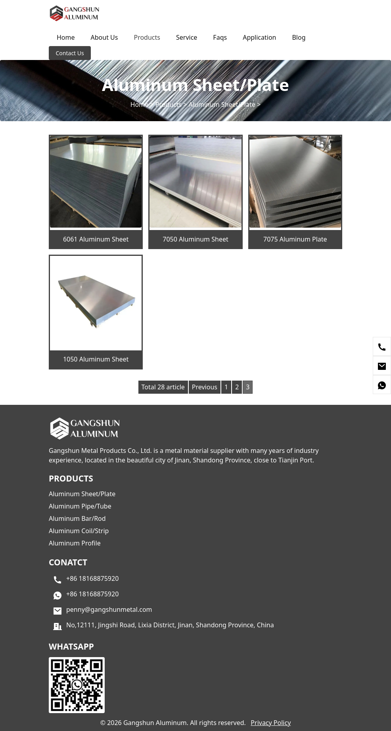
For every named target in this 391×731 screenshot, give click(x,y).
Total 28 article (163, 387)
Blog (298, 37)
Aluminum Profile (75, 543)
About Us (104, 37)
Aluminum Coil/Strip (79, 530)
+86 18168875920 (92, 578)
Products (147, 37)
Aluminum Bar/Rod (77, 518)
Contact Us (70, 53)
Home (66, 37)
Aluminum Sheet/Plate (222, 104)
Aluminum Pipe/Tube (80, 506)
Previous (204, 387)
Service (186, 37)
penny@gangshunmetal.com (109, 609)
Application (259, 37)
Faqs (220, 37)
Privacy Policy (271, 722)
